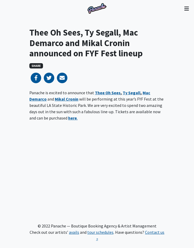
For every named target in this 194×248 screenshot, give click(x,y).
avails (74, 232)
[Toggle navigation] (186, 8)
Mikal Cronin (66, 99)
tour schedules (100, 232)
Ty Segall (132, 92)
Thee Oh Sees (108, 92)
